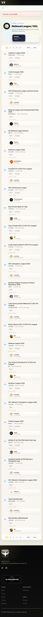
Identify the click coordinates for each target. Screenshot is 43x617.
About (3, 597)
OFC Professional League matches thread (23, 91)
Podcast (3, 603)
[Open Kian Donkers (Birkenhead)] (5, 519)
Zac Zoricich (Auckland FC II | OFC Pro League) (22, 363)
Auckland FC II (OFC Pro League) (20, 169)
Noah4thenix (12, 114)
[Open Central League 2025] (5, 422)
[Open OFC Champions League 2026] (5, 265)
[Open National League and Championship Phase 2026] (5, 111)
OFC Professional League (17, 188)
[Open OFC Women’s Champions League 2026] (5, 403)
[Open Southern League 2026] (5, 54)
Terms (25, 603)
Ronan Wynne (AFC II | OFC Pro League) (22, 324)
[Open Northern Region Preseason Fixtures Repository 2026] (5, 284)
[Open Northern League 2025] (5, 384)
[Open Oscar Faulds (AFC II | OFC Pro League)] (5, 227)
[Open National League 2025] (5, 344)
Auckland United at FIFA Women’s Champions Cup (20, 460)
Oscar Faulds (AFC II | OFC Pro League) (22, 226)
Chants (3, 600)
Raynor (10, 133)
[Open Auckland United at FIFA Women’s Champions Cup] (5, 460)
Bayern (10, 74)
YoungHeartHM (12, 307)
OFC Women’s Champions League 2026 (22, 402)
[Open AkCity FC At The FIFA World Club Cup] (5, 441)
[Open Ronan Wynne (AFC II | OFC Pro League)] (5, 325)
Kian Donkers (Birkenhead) (18, 518)
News (3, 590)
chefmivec (11, 209)
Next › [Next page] (28, 47)
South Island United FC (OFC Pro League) (23, 245)
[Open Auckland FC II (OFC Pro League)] (5, 170)
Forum (3, 593)
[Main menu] (3, 8)
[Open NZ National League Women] (5, 132)
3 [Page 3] (13, 47)
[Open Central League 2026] (5, 73)
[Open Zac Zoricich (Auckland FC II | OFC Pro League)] (5, 363)
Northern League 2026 (16, 150)
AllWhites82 (11, 55)
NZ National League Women (18, 131)
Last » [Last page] (35, 47)
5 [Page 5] (20, 47)
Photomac (26, 590)
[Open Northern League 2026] (5, 151)
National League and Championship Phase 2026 (23, 111)
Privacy (25, 600)
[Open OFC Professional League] (5, 189)
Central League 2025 (15, 421)
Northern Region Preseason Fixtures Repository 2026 (21, 283)
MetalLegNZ (11, 501)
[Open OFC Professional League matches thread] (5, 92)
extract (10, 442)
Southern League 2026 (16, 53)
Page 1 (10, 58)
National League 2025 (16, 343)
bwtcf (10, 286)
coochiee (10, 93)
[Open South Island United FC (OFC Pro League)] (5, 246)
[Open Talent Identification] (5, 500)
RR (9, 366)
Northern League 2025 (16, 383)
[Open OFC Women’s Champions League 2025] (5, 481)
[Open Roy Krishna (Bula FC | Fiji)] (5, 208)
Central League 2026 (15, 72)
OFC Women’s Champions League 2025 (22, 480)
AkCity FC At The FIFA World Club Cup (22, 440)
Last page (17, 58)
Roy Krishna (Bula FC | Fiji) (17, 207)
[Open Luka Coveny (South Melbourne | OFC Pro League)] (5, 305)
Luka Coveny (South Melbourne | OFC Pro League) (23, 304)
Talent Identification (15, 499)
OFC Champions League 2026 (19, 264)
